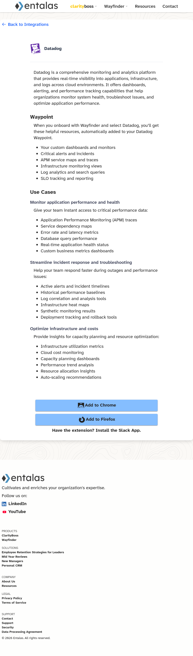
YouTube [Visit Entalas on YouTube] (14, 511)
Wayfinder (9, 540)
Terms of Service (14, 603)
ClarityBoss (10, 535)
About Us (8, 581)
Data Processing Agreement (22, 632)
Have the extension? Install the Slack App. (96, 430)
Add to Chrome (96, 405)
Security (8, 627)
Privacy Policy (12, 598)
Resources (145, 6)
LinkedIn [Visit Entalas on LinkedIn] (14, 503)
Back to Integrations (25, 24)
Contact (170, 6)
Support (7, 623)
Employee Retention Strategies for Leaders (33, 552)
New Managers (12, 561)
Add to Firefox (96, 420)
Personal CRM (12, 565)
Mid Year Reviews (14, 557)
